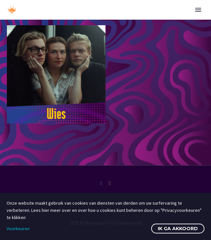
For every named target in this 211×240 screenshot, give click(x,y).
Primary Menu (198, 10)
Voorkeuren (18, 228)
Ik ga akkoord (178, 228)
